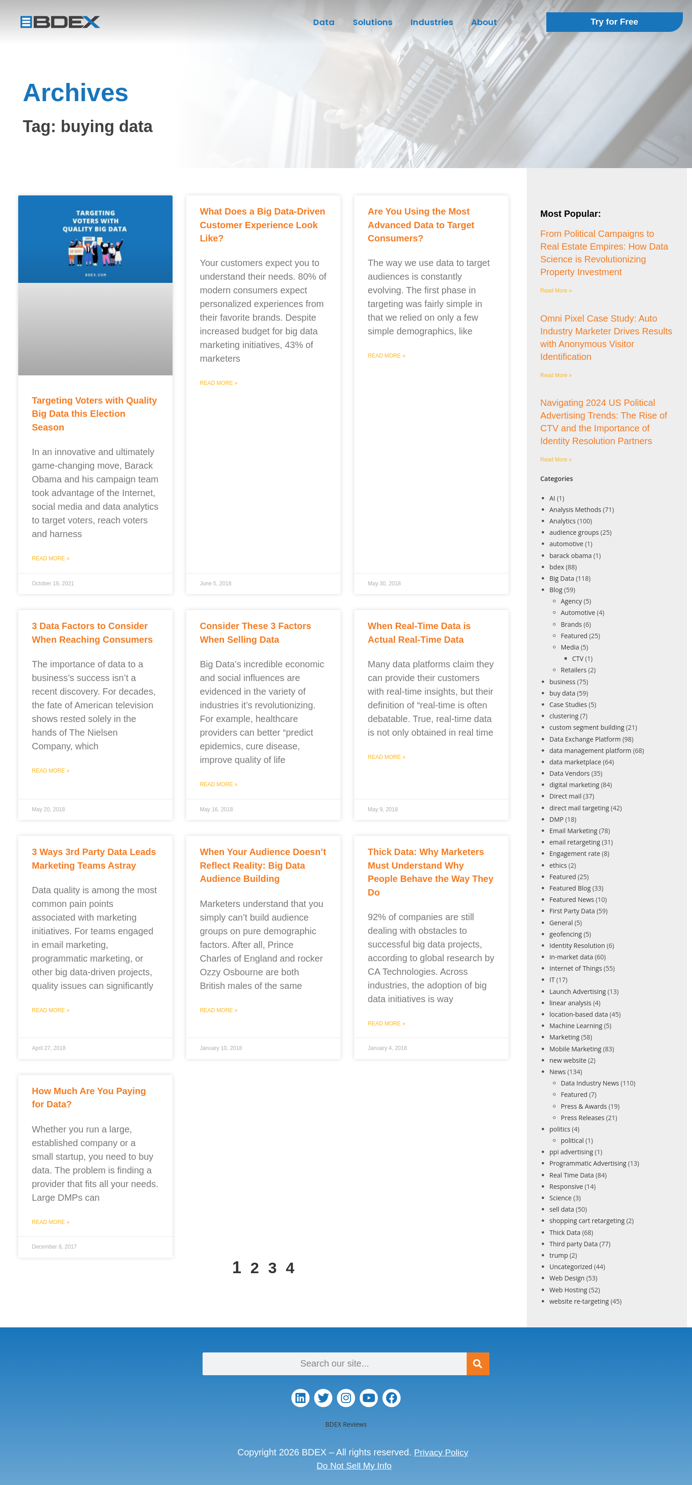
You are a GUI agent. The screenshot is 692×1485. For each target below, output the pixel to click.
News (558, 1071)
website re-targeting (579, 1301)
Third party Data (574, 1243)
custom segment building (587, 727)
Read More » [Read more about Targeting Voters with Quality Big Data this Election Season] (51, 558)
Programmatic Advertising (588, 1163)
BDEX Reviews (345, 1424)
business (562, 681)
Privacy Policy (441, 1452)
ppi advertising (571, 1151)
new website (568, 1060)
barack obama (571, 555)
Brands (571, 624)
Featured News (572, 899)
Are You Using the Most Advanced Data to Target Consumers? (421, 224)
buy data (562, 693)
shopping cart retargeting (587, 1220)
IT (552, 979)
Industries (432, 22)
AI (552, 498)
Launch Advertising (578, 991)
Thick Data (565, 1232)
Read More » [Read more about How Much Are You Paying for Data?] (51, 1222)
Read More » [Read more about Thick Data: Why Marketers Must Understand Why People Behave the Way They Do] (387, 1023)
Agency (571, 601)
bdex (557, 567)
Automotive (578, 612)
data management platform (590, 750)
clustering (564, 716)
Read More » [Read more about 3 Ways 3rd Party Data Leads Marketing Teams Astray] (51, 1010)
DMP (557, 819)
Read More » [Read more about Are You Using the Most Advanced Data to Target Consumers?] (387, 356)
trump (559, 1255)
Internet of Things (576, 968)
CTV (578, 658)
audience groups (574, 532)
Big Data (562, 578)
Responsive (566, 1186)
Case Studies (568, 704)
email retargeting (575, 842)
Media (570, 647)
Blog (556, 589)
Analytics (563, 521)
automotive (567, 543)
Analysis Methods (575, 509)
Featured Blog (570, 888)
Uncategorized (571, 1266)
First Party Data (572, 910)
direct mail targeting (579, 808)
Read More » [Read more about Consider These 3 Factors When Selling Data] (219, 784)
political (572, 1140)
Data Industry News (590, 1083)
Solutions (372, 22)
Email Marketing (573, 830)
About (484, 22)
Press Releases (583, 1117)
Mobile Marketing (575, 1049)
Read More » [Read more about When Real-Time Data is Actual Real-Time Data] (387, 757)
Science (561, 1197)
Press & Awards (584, 1106)
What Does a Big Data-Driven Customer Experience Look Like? (263, 224)
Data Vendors (570, 773)
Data (324, 22)
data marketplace (575, 762)
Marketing (565, 1037)
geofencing (566, 934)
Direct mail (565, 796)
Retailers (574, 670)
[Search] (478, 1363)
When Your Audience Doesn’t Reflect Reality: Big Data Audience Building (263, 865)
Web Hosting (568, 1289)
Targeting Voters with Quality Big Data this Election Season (94, 413)
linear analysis (570, 1003)
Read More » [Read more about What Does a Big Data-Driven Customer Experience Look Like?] (219, 383)
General (561, 922)
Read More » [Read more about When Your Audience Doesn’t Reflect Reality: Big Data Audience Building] (219, 1010)
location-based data (579, 1014)
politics (560, 1129)
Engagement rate (575, 853)
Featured (574, 635)
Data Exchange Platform (585, 739)
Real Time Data (572, 1175)
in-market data (571, 956)
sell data (562, 1209)
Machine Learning (576, 1025)
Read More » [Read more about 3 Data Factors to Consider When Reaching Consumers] (51, 771)
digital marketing (575, 784)
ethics (558, 865)
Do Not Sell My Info (354, 1465)
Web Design (567, 1278)
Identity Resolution (577, 945)
